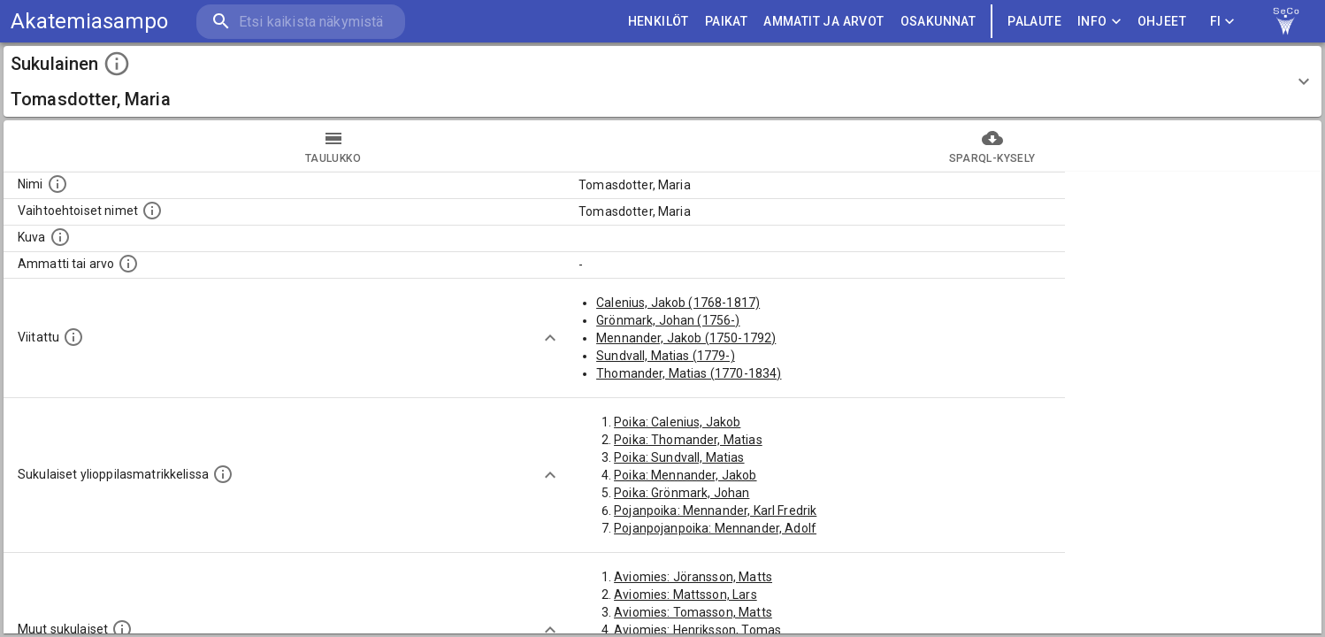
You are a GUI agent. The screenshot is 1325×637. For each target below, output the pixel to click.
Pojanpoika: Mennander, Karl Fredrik (715, 510)
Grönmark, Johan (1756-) (667, 320)
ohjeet (1161, 21)
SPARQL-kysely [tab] (991, 146)
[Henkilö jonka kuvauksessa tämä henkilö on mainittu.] (73, 337)
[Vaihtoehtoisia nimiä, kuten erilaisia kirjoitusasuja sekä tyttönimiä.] (152, 210)
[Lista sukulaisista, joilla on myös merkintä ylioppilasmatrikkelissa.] (223, 474)
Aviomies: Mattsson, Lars (685, 594)
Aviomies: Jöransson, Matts (693, 577)
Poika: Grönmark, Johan (681, 493)
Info (1099, 21)
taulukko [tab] (333, 146)
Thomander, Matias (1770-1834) (688, 373)
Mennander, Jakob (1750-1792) (686, 338)
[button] (662, 81)
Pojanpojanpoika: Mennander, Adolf (715, 528)
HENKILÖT (658, 21)
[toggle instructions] (117, 64)
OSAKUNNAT (938, 21)
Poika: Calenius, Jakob (677, 422)
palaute (1034, 21)
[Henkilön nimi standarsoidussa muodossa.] (57, 184)
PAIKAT (726, 21)
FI (1222, 21)
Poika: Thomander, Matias (688, 440)
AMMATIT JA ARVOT (823, 21)
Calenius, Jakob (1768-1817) (678, 302)
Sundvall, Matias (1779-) (665, 356)
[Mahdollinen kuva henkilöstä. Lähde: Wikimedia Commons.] (60, 237)
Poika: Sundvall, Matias (679, 457)
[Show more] (550, 338)
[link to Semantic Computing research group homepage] (1286, 21)
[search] (300, 21)
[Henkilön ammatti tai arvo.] (128, 263)
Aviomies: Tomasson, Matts (693, 612)
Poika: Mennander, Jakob (685, 475)
